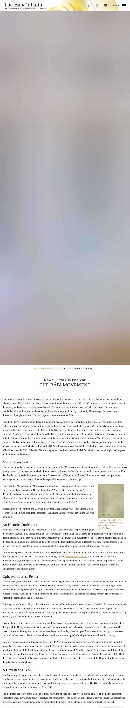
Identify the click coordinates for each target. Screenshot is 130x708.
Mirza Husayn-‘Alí (112, 467)
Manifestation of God (76, 556)
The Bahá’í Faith (23, 4)
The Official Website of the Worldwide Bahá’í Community (25, 8)
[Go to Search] (88, 6)
